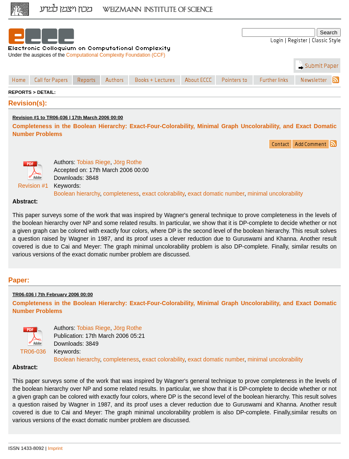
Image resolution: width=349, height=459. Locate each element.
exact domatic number (216, 193)
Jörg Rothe (128, 162)
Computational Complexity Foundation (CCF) (115, 55)
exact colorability (163, 193)
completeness (121, 193)
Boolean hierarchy (77, 193)
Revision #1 (33, 182)
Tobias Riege (93, 162)
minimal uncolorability (275, 193)
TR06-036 (33, 348)
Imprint (55, 448)
